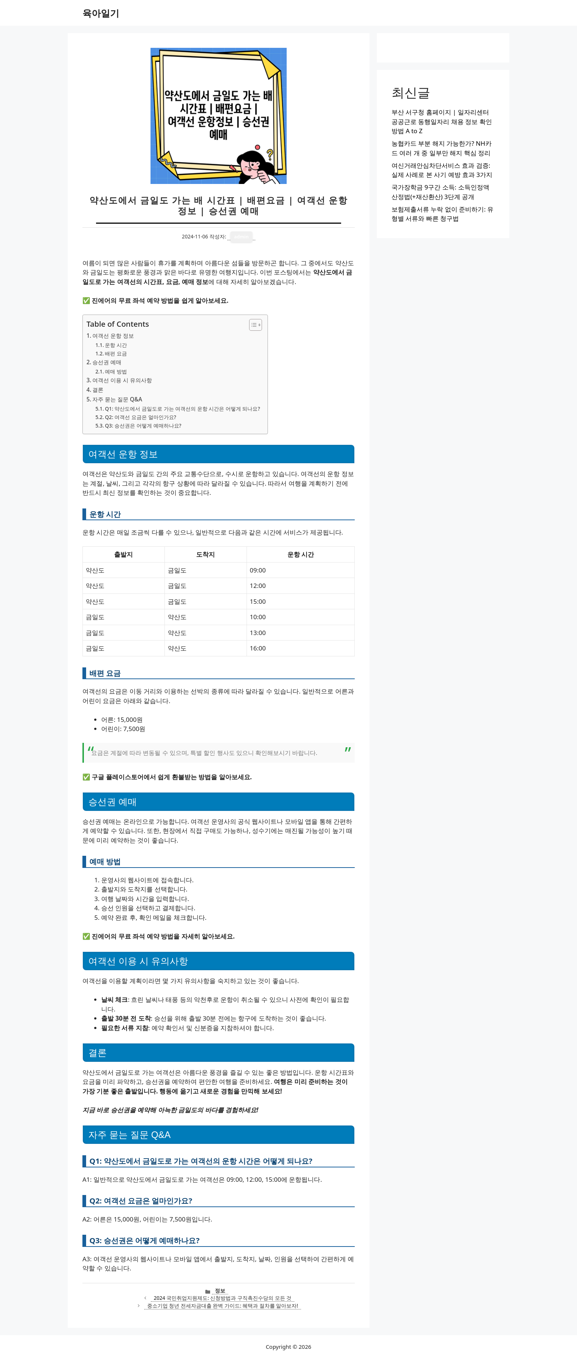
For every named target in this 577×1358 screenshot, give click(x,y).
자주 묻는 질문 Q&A (117, 399)
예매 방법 (116, 371)
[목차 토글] (252, 325)
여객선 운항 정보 (113, 335)
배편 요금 (116, 353)
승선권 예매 (106, 362)
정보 (220, 1290)
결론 (97, 389)
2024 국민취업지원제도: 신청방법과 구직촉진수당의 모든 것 (222, 1297)
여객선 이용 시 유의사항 (122, 380)
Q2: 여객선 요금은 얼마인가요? (140, 417)
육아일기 (100, 13)
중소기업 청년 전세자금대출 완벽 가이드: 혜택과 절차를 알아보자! (222, 1305)
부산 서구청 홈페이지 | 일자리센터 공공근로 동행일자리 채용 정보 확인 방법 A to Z (442, 121)
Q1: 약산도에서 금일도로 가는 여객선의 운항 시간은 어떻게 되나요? (182, 408)
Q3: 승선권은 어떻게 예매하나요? (143, 425)
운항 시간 (116, 344)
